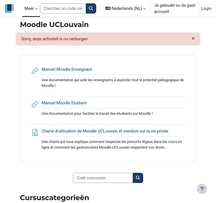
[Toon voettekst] (202, 189)
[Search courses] (63, 8)
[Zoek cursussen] (103, 178)
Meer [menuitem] (29, 8)
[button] (125, 8)
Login (206, 8)
